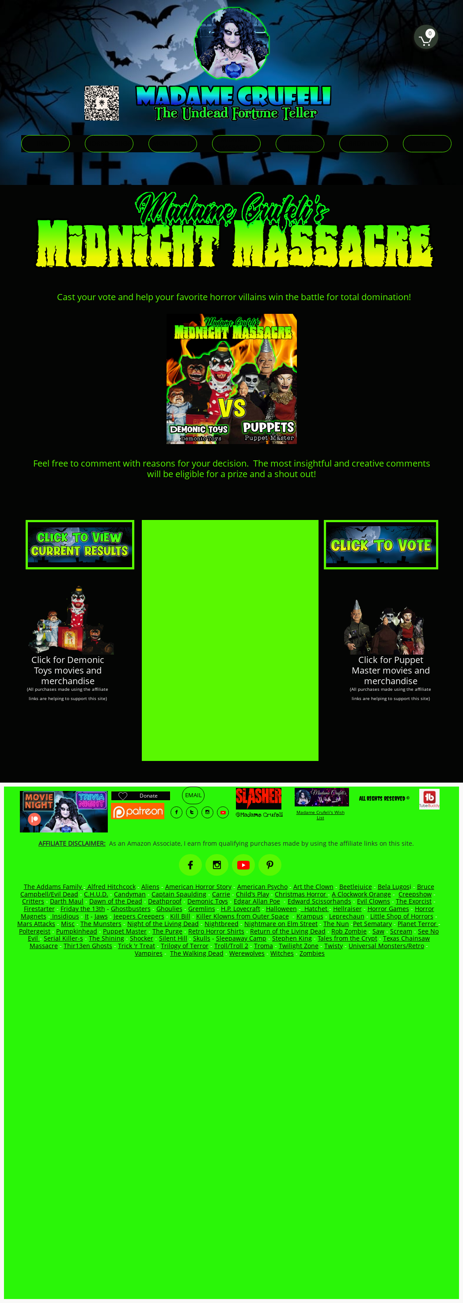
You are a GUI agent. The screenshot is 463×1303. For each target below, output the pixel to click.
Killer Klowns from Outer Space (242, 916)
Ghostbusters (131, 908)
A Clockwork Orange (361, 894)
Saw (378, 931)
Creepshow (415, 894)
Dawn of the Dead (115, 901)
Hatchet (316, 908)
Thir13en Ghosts (88, 945)
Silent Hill (173, 938)
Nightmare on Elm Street (281, 923)
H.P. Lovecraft (240, 908)
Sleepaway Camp (241, 938)
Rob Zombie (349, 931)
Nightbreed (222, 923)
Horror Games (388, 908)
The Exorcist (414, 901)
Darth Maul (66, 901)
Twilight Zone (299, 945)
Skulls (201, 938)
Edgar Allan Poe (257, 901)
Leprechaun (346, 916)
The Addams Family (53, 886)
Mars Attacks (36, 923)
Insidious (64, 916)
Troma (263, 945)
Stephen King (292, 938)
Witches (282, 953)
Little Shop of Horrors (401, 916)
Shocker (141, 938)
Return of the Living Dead (288, 931)
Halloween (281, 908)
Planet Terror (418, 923)
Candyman (130, 894)
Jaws (101, 916)
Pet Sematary (372, 923)
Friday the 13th (83, 908)
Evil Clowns (373, 901)
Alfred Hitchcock (111, 886)
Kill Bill (180, 916)
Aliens (150, 886)
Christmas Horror (301, 894)
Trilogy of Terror (185, 945)
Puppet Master (125, 931)
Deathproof (165, 901)
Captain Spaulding (179, 894)
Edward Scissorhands (319, 901)
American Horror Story (198, 886)
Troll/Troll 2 (231, 945)
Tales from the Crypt (347, 938)
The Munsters (100, 923)
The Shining (106, 938)
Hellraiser (347, 908)
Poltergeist (34, 931)
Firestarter (39, 908)
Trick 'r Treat (136, 945)
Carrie (221, 894)
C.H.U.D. (96, 894)
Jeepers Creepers (139, 916)
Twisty (333, 945)
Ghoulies (169, 908)
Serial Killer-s (63, 938)
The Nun (336, 923)
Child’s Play (252, 894)
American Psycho (262, 886)
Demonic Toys (207, 901)
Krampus (309, 916)
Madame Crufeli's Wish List (320, 815)
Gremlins (201, 908)
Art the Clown (313, 886)
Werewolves (247, 953)
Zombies (312, 953)
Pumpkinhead (76, 931)
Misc (68, 923)
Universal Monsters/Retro (386, 945)
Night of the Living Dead (163, 923)
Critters (33, 901)
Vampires (149, 953)
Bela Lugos (394, 886)
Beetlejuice (355, 886)
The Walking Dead (197, 953)
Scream (401, 931)
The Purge (167, 931)
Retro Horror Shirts (216, 931)
